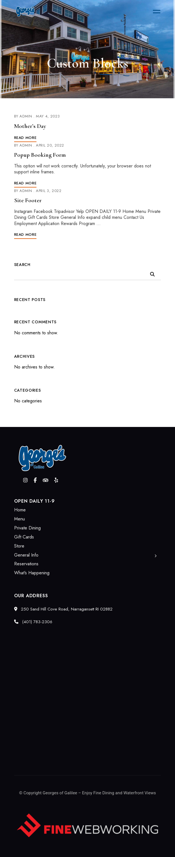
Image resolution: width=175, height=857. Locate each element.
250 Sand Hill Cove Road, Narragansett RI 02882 (63, 609)
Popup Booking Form (40, 154)
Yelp (56, 480)
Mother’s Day (30, 126)
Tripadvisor (45, 480)
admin (26, 116)
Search (22, 264)
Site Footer (28, 200)
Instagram (25, 480)
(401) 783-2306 (33, 622)
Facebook (35, 480)
